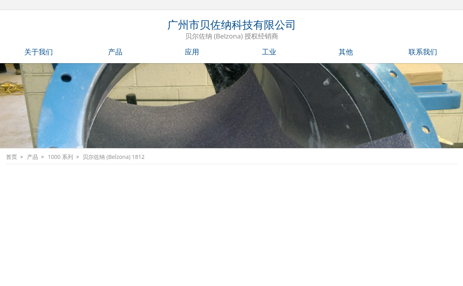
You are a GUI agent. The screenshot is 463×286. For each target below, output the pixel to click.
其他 (346, 51)
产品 (115, 51)
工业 (269, 51)
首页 (11, 156)
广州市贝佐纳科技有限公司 (231, 30)
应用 (192, 51)
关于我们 (38, 51)
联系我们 (423, 51)
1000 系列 (59, 156)
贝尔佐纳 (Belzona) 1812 (113, 156)
